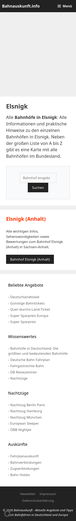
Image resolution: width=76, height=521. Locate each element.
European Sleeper (24, 423)
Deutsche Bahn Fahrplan (30, 359)
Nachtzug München (26, 417)
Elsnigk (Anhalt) (26, 218)
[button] (7, 513)
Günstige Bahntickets (27, 303)
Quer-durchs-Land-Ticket (30, 309)
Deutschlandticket (24, 297)
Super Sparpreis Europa (29, 315)
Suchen (38, 187)
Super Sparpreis (23, 321)
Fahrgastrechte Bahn (27, 365)
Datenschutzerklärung (38, 500)
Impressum (48, 494)
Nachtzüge (19, 378)
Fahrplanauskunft (24, 456)
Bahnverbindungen (25, 462)
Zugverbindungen (24, 468)
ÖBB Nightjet (20, 429)
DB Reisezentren (23, 372)
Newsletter (27, 494)
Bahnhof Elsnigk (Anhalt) (30, 259)
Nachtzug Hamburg (26, 411)
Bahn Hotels (20, 474)
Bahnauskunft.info (21, 6)
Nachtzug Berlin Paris (27, 404)
